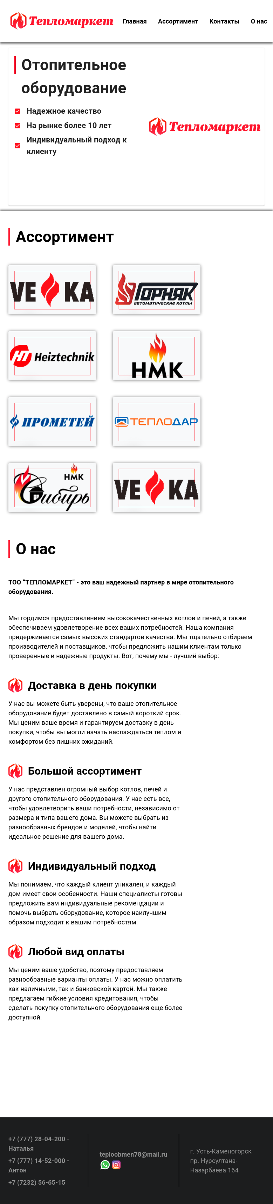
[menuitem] (134, 21)
